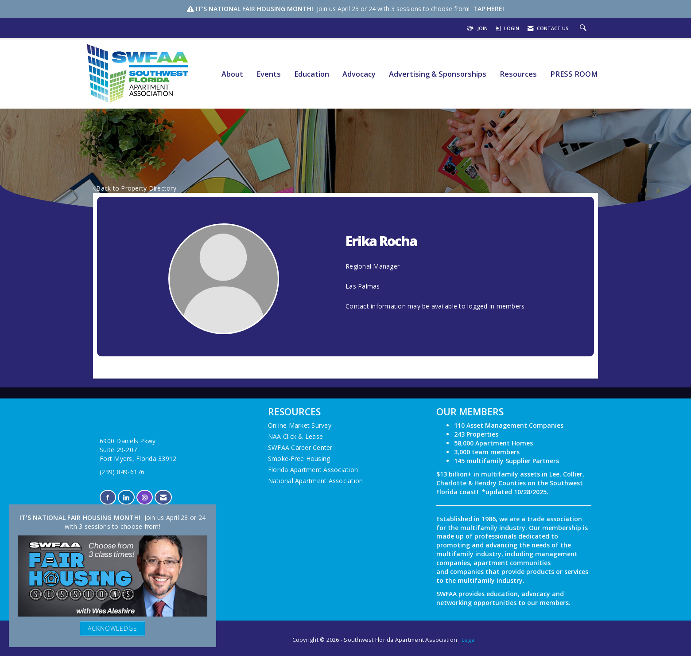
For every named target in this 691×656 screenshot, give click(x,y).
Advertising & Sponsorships (437, 74)
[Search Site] (584, 28)
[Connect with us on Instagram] (144, 497)
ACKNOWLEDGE (112, 628)
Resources (518, 74)
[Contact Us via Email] (163, 497)
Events (268, 74)
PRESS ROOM (574, 74)
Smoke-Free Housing (299, 458)
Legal (469, 640)
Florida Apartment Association (313, 469)
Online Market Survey (299, 425)
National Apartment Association (315, 480)
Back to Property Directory (134, 188)
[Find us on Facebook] (108, 497)
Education (311, 74)
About (232, 74)
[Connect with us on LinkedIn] (126, 497)
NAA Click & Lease (295, 436)
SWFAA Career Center (300, 447)
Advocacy (359, 74)
